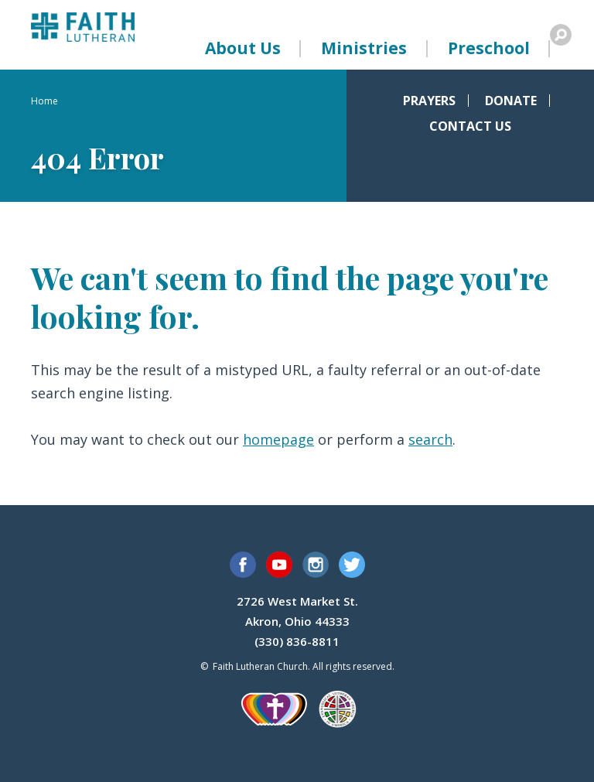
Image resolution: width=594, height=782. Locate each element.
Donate (511, 100)
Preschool (489, 48)
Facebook (243, 564)
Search (561, 35)
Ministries (364, 48)
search (430, 439)
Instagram (315, 564)
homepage (278, 439)
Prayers (429, 100)
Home (44, 101)
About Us (243, 48)
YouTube (279, 564)
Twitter (352, 564)
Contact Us (470, 126)
